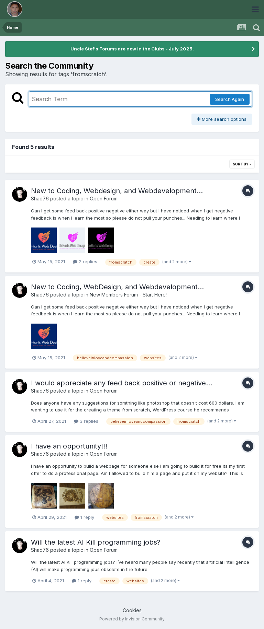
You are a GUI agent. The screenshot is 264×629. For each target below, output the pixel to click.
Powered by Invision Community (132, 618)
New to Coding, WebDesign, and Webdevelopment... (117, 287)
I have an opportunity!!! (69, 446)
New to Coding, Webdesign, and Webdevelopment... (117, 191)
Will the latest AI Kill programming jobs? (96, 542)
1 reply (84, 517)
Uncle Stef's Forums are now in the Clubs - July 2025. (132, 48)
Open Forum (104, 198)
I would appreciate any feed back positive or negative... (121, 383)
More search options (221, 119)
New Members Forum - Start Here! (128, 295)
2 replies (85, 261)
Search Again (229, 99)
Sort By (242, 164)
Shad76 (40, 198)
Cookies (132, 610)
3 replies (86, 421)
